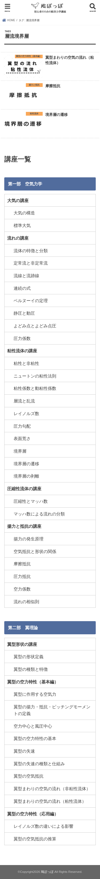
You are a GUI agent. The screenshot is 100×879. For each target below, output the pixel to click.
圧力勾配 (22, 426)
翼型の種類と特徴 (31, 669)
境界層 (20, 451)
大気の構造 (24, 212)
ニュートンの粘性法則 (35, 375)
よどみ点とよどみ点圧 (35, 325)
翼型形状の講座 (22, 644)
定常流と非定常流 (31, 263)
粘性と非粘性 (26, 363)
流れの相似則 (26, 601)
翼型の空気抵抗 (28, 776)
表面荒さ (22, 438)
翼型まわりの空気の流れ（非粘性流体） (52, 788)
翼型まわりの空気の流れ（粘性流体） (50, 801)
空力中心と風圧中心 (33, 726)
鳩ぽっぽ (47, 871)
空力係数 (22, 589)
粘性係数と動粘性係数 (35, 388)
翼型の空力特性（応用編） (32, 813)
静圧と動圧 (24, 313)
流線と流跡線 (26, 275)
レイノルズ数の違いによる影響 (43, 826)
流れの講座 (18, 238)
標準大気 (22, 225)
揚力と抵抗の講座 (24, 526)
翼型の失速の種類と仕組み (39, 763)
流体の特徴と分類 (31, 250)
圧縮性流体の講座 (24, 488)
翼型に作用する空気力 (35, 694)
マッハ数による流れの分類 (39, 513)
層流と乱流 (24, 400)
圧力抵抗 (22, 576)
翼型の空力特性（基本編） (32, 681)
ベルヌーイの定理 (31, 300)
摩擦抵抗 (22, 563)
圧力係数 (22, 338)
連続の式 (22, 288)
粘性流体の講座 (22, 350)
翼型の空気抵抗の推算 (35, 838)
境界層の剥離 (26, 476)
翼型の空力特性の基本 (35, 738)
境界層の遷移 (26, 463)
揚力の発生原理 (28, 538)
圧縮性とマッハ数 (31, 501)
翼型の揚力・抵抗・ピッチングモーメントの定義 (52, 710)
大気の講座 (18, 200)
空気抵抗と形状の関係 (35, 551)
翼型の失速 (24, 751)
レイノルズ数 (26, 413)
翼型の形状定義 (28, 656)
